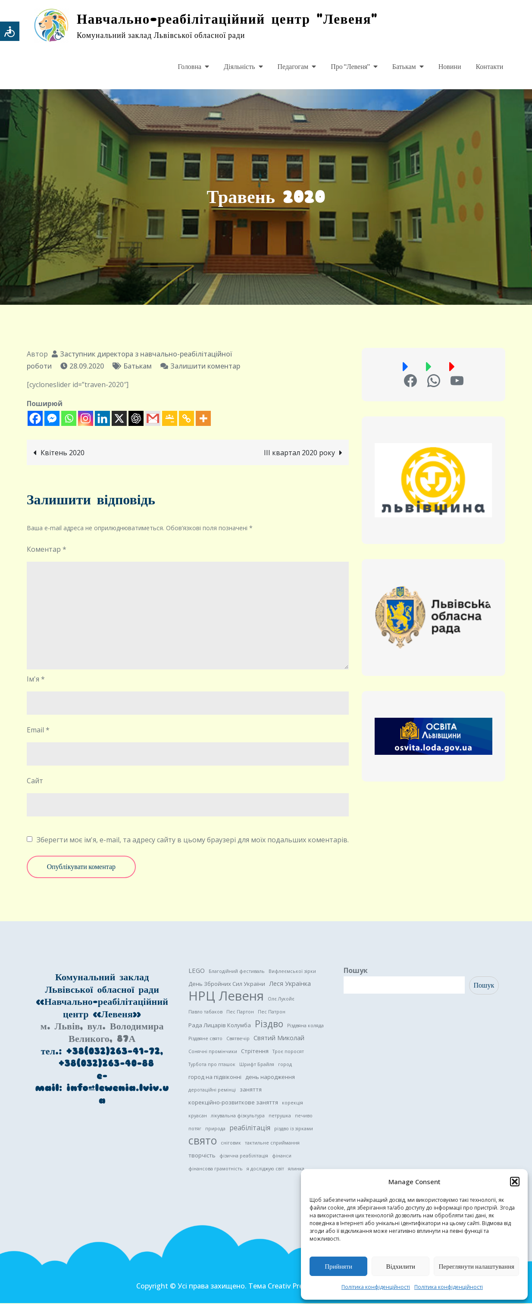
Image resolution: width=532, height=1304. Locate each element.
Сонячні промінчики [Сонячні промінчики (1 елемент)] (212, 1052)
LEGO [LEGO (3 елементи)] (196, 971)
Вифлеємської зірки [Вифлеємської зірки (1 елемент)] (292, 972)
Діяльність (239, 67)
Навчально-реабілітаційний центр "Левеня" (231, 19)
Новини (449, 67)
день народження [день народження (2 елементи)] (270, 1078)
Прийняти (338, 1266)
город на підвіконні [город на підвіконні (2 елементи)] (214, 1078)
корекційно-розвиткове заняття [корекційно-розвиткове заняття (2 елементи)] (233, 1103)
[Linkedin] (102, 419)
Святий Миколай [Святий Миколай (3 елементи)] (278, 1038)
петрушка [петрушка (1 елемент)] (280, 1116)
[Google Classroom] (169, 419)
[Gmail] (152, 419)
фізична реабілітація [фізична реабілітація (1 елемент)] (243, 1157)
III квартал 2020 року (299, 453)
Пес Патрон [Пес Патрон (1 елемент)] (271, 1013)
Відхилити (400, 1266)
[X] (119, 419)
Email (38, 730)
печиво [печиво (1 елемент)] (304, 1116)
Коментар (46, 550)
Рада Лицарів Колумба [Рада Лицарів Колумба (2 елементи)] (219, 1026)
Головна (189, 67)
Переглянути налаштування (476, 1266)
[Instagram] (85, 419)
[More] (203, 419)
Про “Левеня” (350, 67)
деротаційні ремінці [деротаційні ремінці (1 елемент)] (212, 1091)
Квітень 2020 (62, 453)
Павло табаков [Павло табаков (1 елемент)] (205, 1013)
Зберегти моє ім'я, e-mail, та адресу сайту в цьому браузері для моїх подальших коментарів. (193, 840)
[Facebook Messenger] (51, 419)
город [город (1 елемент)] (285, 1065)
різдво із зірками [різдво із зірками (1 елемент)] (293, 1129)
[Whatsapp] (68, 419)
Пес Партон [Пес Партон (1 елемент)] (240, 1013)
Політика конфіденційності (375, 1287)
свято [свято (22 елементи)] (202, 1141)
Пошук (356, 971)
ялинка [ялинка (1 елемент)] (296, 1169)
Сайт (35, 781)
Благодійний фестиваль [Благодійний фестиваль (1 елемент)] (237, 972)
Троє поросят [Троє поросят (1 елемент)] (288, 1052)
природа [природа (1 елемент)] (215, 1129)
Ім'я (36, 680)
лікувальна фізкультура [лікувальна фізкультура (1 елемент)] (238, 1116)
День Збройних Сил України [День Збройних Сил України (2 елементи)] (226, 984)
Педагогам (293, 67)
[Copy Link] (186, 419)
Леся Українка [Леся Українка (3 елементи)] (290, 984)
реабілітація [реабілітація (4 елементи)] (249, 1128)
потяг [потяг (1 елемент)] (194, 1129)
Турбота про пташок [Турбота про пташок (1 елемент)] (211, 1065)
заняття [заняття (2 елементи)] (251, 1090)
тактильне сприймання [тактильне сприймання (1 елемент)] (272, 1144)
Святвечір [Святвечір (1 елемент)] (238, 1039)
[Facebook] (35, 419)
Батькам (404, 67)
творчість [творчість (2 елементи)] (202, 1156)
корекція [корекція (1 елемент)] (292, 1104)
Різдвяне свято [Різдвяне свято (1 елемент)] (205, 1039)
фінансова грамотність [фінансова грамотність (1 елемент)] (215, 1169)
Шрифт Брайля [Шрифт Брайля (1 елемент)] (256, 1065)
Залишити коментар (205, 367)
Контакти (489, 67)
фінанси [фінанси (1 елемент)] (281, 1157)
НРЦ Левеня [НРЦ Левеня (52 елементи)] (226, 997)
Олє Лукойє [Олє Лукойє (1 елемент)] (281, 1000)
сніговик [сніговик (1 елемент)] (231, 1144)
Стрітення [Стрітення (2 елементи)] (255, 1052)
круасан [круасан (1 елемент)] (197, 1116)
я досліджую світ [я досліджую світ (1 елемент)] (265, 1169)
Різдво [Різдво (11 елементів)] (269, 1025)
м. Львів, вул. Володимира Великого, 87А (102, 1033)
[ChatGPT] (136, 419)
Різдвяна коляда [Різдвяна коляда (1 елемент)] (305, 1026)
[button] (514, 1181)
